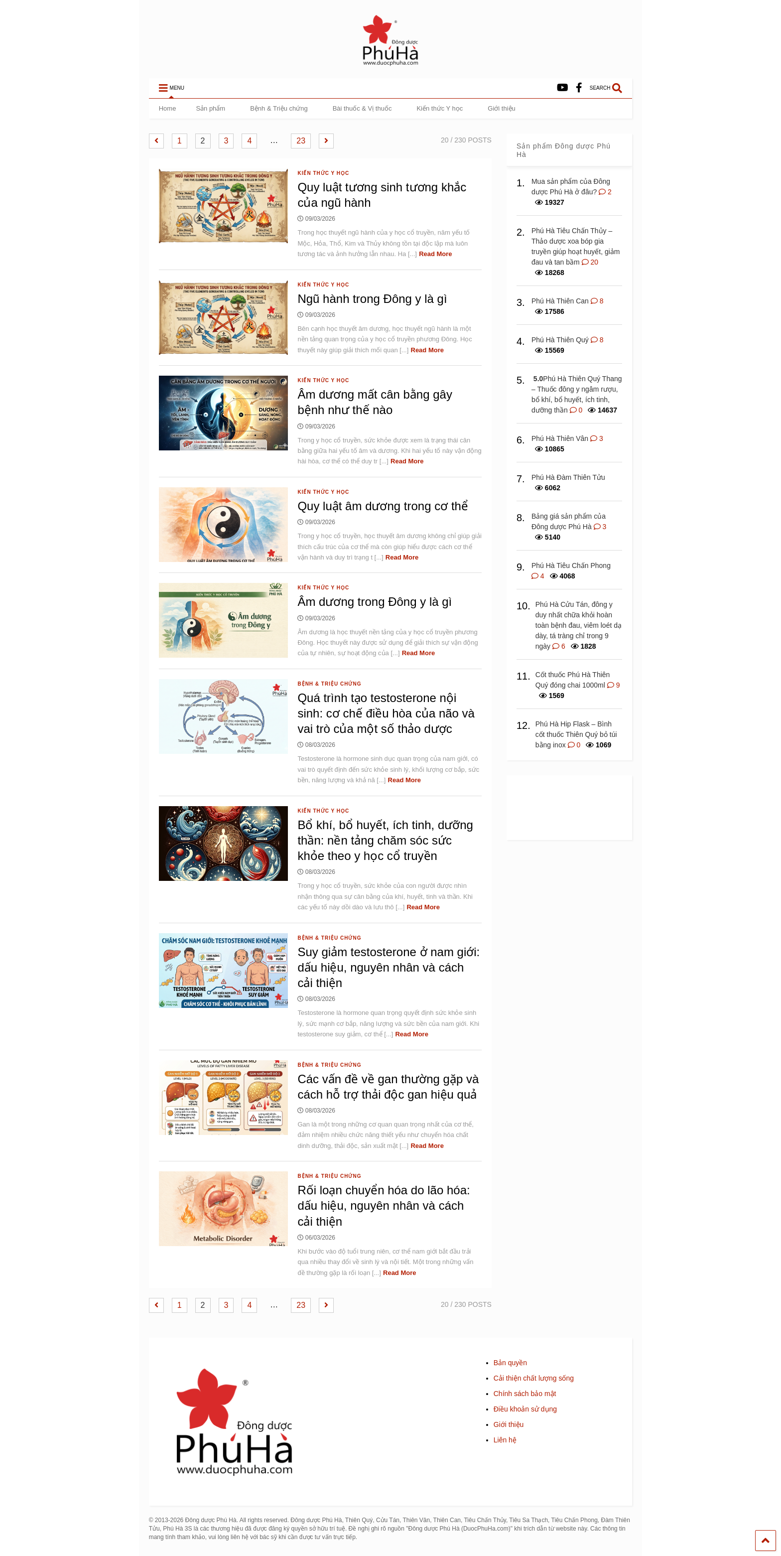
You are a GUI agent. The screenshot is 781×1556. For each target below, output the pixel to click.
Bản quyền (510, 1363)
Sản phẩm (210, 108)
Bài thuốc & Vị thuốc (362, 108)
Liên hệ (505, 1440)
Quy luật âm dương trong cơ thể (382, 506)
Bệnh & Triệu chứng (279, 108)
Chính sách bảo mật (525, 1394)
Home (167, 108)
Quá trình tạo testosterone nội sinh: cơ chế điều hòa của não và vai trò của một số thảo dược (386, 713)
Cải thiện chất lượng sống (534, 1378)
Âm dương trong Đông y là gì (374, 601)
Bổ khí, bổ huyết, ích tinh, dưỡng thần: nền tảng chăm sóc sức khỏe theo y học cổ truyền (385, 840)
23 (300, 141)
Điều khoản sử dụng (525, 1409)
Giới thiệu (501, 108)
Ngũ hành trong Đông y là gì (372, 298)
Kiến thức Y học (439, 108)
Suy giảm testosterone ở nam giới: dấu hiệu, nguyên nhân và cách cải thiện (388, 967)
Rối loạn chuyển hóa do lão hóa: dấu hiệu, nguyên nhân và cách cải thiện (383, 1205)
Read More (435, 254)
